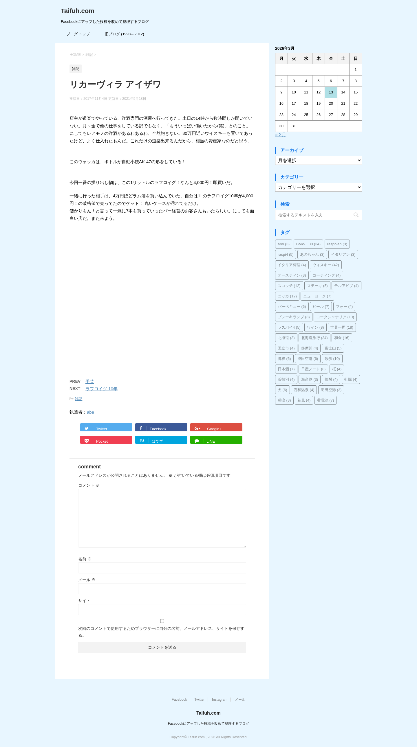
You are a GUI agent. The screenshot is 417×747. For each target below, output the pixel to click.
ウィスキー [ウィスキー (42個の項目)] (325, 265)
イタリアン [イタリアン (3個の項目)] (343, 254)
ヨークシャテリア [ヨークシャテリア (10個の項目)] (335, 317)
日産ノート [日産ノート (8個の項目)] (313, 369)
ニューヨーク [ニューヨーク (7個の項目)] (317, 296)
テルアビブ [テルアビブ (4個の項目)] (346, 286)
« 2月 (280, 134)
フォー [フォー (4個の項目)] (344, 306)
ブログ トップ (78, 34)
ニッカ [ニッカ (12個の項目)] (287, 296)
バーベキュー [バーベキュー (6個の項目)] (292, 306)
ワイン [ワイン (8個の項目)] (315, 327)
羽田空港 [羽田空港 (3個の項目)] (331, 390)
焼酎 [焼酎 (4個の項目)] (331, 379)
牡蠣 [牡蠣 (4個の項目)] (351, 379)
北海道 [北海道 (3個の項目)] (286, 338)
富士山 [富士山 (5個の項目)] (333, 348)
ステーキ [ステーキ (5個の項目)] (317, 286)
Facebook (179, 700)
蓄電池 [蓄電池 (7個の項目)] (325, 400)
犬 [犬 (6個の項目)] (282, 390)
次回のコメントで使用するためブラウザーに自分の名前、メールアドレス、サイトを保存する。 (161, 632)
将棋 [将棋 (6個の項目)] (284, 358)
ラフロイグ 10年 (101, 388)
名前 (85, 559)
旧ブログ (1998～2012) (124, 34)
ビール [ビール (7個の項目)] (321, 306)
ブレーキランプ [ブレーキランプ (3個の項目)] (294, 317)
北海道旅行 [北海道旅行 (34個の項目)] (314, 338)
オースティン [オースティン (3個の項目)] (292, 275)
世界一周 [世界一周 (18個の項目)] (341, 327)
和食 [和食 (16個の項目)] (342, 338)
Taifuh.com (77, 10)
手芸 (89, 381)
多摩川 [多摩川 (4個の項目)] (309, 348)
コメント (89, 485)
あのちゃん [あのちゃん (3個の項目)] (312, 254)
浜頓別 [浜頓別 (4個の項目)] (286, 379)
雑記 (78, 399)
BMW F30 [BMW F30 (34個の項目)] (308, 244)
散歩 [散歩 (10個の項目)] (332, 358)
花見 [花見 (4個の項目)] (304, 400)
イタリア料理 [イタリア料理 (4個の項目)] (292, 265)
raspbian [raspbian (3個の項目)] (337, 244)
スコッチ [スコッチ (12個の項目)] (289, 286)
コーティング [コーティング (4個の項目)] (326, 275)
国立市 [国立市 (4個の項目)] (286, 348)
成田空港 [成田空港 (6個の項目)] (307, 358)
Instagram (219, 700)
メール (87, 579)
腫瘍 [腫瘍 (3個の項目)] (284, 400)
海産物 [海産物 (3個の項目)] (309, 379)
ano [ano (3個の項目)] (284, 244)
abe (90, 412)
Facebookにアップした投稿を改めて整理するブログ (208, 724)
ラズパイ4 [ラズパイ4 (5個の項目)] (289, 327)
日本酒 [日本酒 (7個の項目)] (286, 369)
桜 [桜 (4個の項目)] (337, 369)
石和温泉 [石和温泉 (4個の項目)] (304, 390)
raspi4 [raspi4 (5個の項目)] (286, 254)
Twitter (199, 700)
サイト (84, 600)
